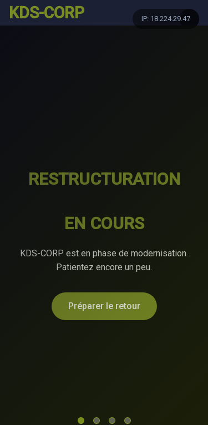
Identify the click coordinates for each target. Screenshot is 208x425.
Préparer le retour (104, 306)
